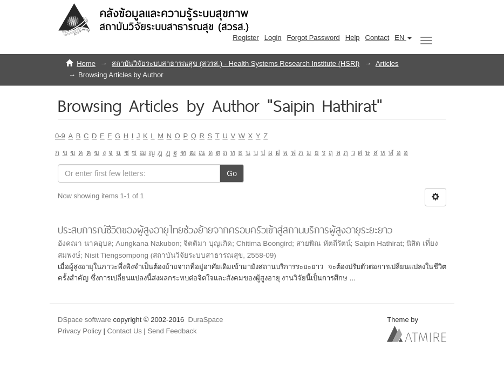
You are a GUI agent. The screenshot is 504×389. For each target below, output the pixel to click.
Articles (387, 63)
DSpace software (84, 320)
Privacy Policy (79, 331)
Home (86, 63)
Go (232, 173)
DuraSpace (205, 320)
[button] (403, 38)
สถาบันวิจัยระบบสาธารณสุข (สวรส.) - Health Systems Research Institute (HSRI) (235, 63)
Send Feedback (171, 331)
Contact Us (124, 331)
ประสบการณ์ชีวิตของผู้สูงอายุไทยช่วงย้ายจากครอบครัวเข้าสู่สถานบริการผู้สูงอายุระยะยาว (225, 230)
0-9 (60, 136)
